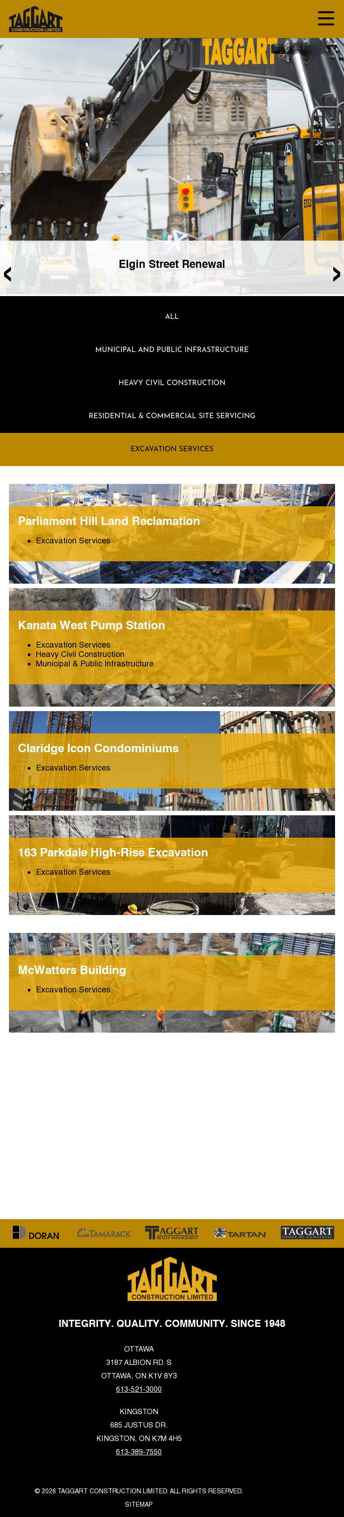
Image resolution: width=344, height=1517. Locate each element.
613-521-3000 (139, 1389)
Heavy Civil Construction (172, 383)
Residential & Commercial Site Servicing (172, 416)
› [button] (336, 271)
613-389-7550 (139, 1452)
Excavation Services (171, 449)
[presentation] (7, 271)
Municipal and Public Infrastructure (172, 350)
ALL (172, 317)
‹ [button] (7, 271)
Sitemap (139, 1504)
